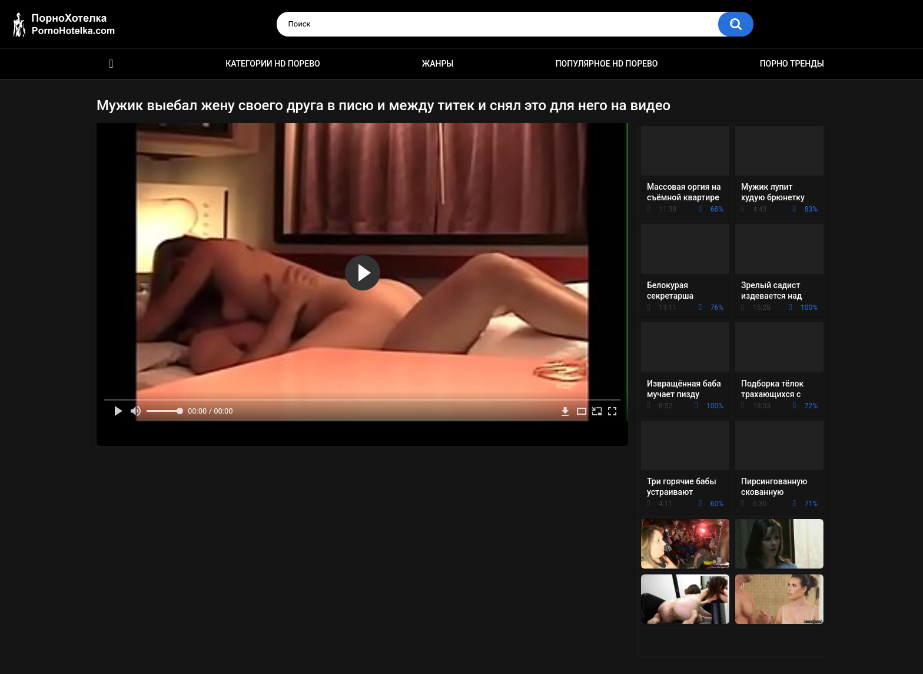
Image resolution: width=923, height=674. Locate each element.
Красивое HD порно (111, 64)
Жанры (438, 63)
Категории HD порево (272, 63)
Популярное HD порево (607, 63)
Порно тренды (792, 63)
